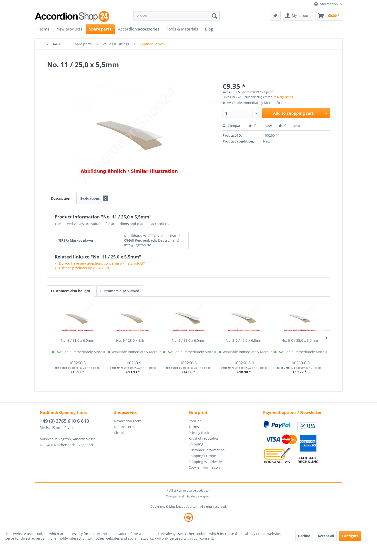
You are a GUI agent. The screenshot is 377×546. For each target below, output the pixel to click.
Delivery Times (283, 97)
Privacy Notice (200, 432)
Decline (304, 536)
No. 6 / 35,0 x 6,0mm (188, 340)
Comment (289, 125)
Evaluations (94, 198)
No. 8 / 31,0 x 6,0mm (77, 340)
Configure (350, 536)
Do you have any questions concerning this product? (100, 263)
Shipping (196, 444)
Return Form (124, 426)
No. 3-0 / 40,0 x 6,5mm (244, 340)
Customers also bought (70, 290)
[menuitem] (176, 16)
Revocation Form (127, 421)
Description (60, 198)
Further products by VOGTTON (82, 268)
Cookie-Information (204, 467)
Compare (233, 125)
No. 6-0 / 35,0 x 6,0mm (299, 340)
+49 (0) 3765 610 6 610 (64, 421)
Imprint (195, 421)
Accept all (326, 536)
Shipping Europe (202, 455)
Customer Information (207, 450)
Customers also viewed (119, 290)
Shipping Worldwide (205, 461)
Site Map (121, 432)
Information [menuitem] (326, 4)
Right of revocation (204, 438)
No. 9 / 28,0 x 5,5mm (133, 340)
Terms (194, 426)
